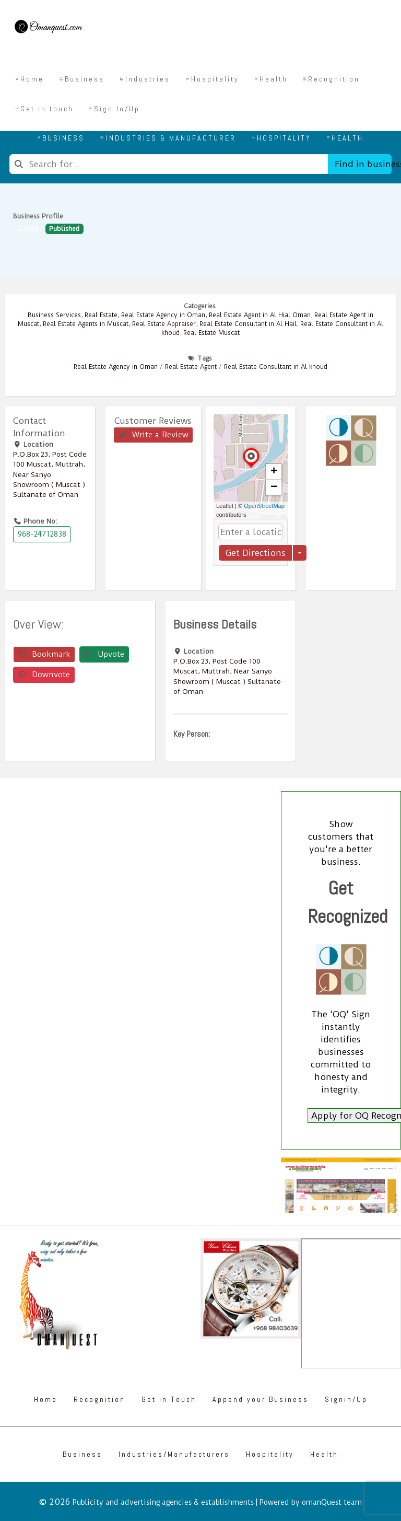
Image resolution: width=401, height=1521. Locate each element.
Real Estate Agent (191, 366)
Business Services (54, 315)
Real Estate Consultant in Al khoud (275, 366)
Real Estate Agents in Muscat (85, 324)
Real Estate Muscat (211, 332)
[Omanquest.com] (48, 28)
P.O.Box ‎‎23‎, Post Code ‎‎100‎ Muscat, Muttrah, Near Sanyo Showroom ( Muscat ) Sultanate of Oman (50, 474)
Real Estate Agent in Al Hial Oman (260, 315)
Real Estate (101, 315)
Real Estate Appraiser (164, 324)
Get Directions (255, 553)
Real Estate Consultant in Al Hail (248, 324)
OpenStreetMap (264, 506)
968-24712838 (42, 534)
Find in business (363, 164)
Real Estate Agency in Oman (163, 315)
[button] (251, 467)
